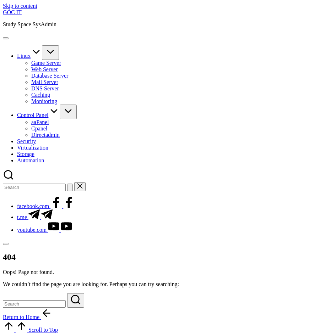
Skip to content (20, 6)
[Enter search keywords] (34, 187)
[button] (70, 187)
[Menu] (6, 38)
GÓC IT (12, 12)
